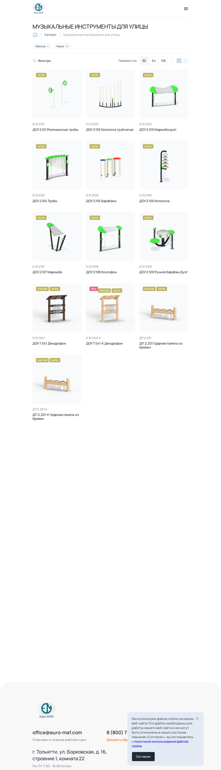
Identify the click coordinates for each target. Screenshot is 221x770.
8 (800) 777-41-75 (120, 739)
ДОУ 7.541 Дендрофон (49, 344)
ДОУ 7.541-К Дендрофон (104, 344)
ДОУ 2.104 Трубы (44, 201)
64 (154, 61)
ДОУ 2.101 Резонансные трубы (55, 130)
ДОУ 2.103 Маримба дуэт (158, 130)
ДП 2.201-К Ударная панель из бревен (55, 417)
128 (163, 61)
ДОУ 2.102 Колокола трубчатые (109, 130)
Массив (42, 288)
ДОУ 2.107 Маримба (47, 272)
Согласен (143, 756)
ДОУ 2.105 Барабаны (101, 201)
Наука (41, 75)
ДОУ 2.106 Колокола (154, 201)
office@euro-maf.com (50, 739)
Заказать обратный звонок (121, 746)
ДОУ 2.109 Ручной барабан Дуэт (163, 272)
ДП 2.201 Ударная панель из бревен (160, 345)
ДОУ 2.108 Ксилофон (101, 272)
